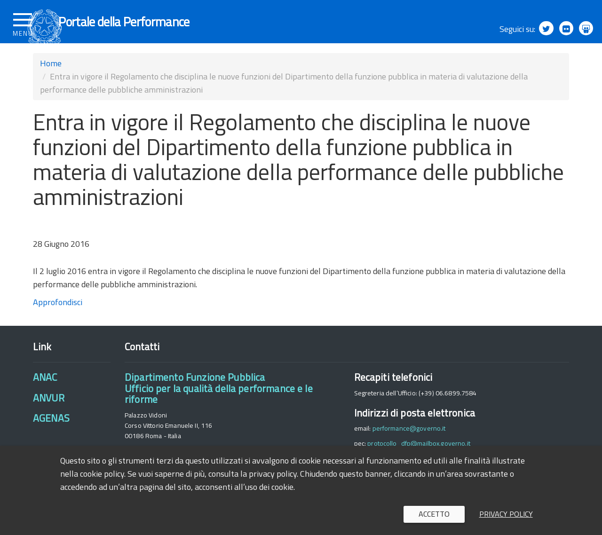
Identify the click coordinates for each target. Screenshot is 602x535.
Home (51, 80)
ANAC (45, 394)
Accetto (434, 513)
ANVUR (48, 415)
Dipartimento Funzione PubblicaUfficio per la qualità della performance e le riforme (219, 406)
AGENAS (51, 435)
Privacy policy (506, 513)
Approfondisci (57, 319)
